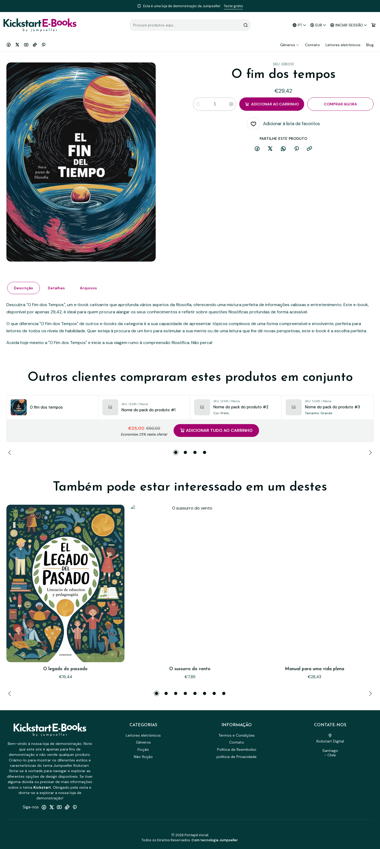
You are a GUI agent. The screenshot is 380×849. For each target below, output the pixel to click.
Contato (312, 44)
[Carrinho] (373, 25)
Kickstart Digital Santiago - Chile (330, 746)
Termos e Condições (236, 735)
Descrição (85, 298)
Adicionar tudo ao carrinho (216, 430)
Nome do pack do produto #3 (332, 407)
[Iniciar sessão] (348, 25)
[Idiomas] (299, 25)
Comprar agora (340, 104)
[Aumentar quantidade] (231, 104)
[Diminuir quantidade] (197, 104)
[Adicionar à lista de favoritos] (283, 123)
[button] (176, 452)
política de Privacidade (237, 756)
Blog (370, 44)
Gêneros (289, 44)
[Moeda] (318, 25)
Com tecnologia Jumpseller (214, 840)
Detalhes (106, 298)
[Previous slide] (10, 452)
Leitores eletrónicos (343, 44)
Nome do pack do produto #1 (148, 410)
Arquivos (126, 298)
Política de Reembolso (236, 749)
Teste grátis (233, 6)
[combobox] (190, 25)
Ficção (143, 749)
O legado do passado (65, 641)
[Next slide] (370, 452)
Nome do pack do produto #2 (240, 407)
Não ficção (143, 756)
